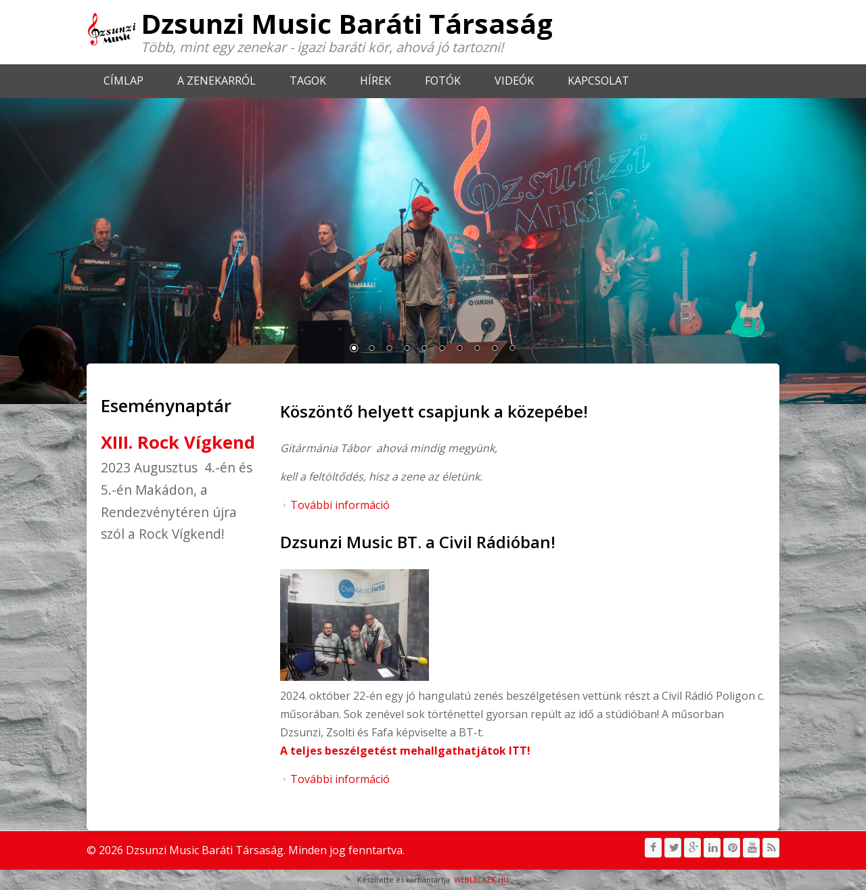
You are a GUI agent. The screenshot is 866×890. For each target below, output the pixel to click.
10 (512, 349)
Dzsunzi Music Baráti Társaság (347, 23)
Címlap (123, 80)
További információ (340, 504)
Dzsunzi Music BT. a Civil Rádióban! (417, 542)
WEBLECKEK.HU (481, 879)
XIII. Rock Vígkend (178, 442)
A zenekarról (216, 80)
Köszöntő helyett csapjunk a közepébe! (434, 411)
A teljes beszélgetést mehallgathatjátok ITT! (405, 750)
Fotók (443, 80)
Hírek (375, 80)
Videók (514, 80)
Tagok (308, 80)
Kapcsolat (598, 80)
